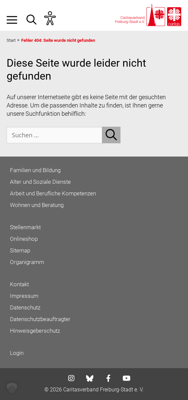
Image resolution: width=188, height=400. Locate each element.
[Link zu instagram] (69, 379)
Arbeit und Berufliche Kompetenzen (53, 193)
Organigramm (27, 262)
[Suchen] (111, 135)
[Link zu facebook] (106, 379)
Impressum (24, 296)
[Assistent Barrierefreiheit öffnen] (53, 18)
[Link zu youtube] (124, 379)
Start (11, 40)
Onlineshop (24, 238)
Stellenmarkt (25, 227)
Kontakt (19, 284)
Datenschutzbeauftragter (40, 319)
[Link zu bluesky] (90, 378)
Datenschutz (25, 307)
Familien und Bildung (35, 170)
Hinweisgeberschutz (35, 330)
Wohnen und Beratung (37, 205)
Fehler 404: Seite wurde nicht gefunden (58, 40)
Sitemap (20, 250)
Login (17, 353)
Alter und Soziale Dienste (40, 181)
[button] (34, 19)
